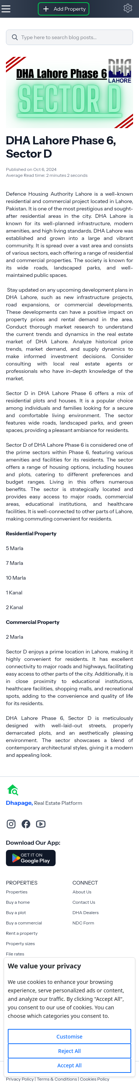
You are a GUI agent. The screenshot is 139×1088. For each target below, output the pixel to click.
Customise (69, 1036)
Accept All (69, 1065)
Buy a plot (16, 912)
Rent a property (21, 933)
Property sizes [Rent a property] (20, 943)
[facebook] (26, 824)
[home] (12, 789)
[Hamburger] (6, 9)
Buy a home (18, 902)
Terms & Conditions (57, 1079)
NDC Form (84, 923)
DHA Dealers (86, 912)
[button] (128, 8)
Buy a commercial (24, 923)
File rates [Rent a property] (15, 954)
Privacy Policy (20, 1079)
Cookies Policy (94, 1079)
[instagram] (11, 824)
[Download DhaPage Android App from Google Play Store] (31, 858)
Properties (16, 892)
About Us (82, 892)
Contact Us (84, 902)
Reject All (69, 1050)
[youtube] (41, 824)
